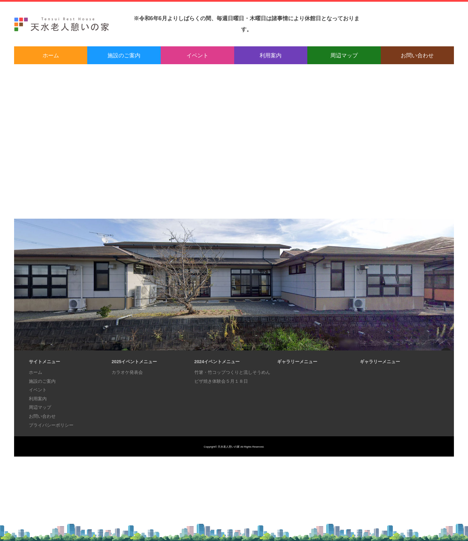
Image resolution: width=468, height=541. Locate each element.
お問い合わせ (417, 55)
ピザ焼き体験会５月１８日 (221, 381)
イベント (197, 55)
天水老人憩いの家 (229, 446)
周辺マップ (344, 55)
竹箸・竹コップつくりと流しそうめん (232, 372)
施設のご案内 (123, 55)
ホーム (51, 55)
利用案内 (271, 55)
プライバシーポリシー (51, 425)
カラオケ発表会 (127, 372)
